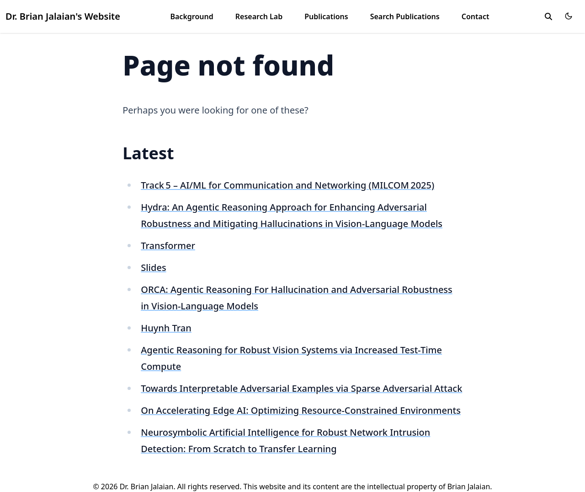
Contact (475, 16)
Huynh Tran (166, 328)
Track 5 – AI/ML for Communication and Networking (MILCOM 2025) (287, 185)
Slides (153, 267)
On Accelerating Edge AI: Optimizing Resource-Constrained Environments (301, 410)
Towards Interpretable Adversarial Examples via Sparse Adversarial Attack (301, 388)
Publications (326, 16)
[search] (548, 16)
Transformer (168, 245)
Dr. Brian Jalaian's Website (62, 16)
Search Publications (405, 16)
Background (191, 16)
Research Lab (258, 16)
